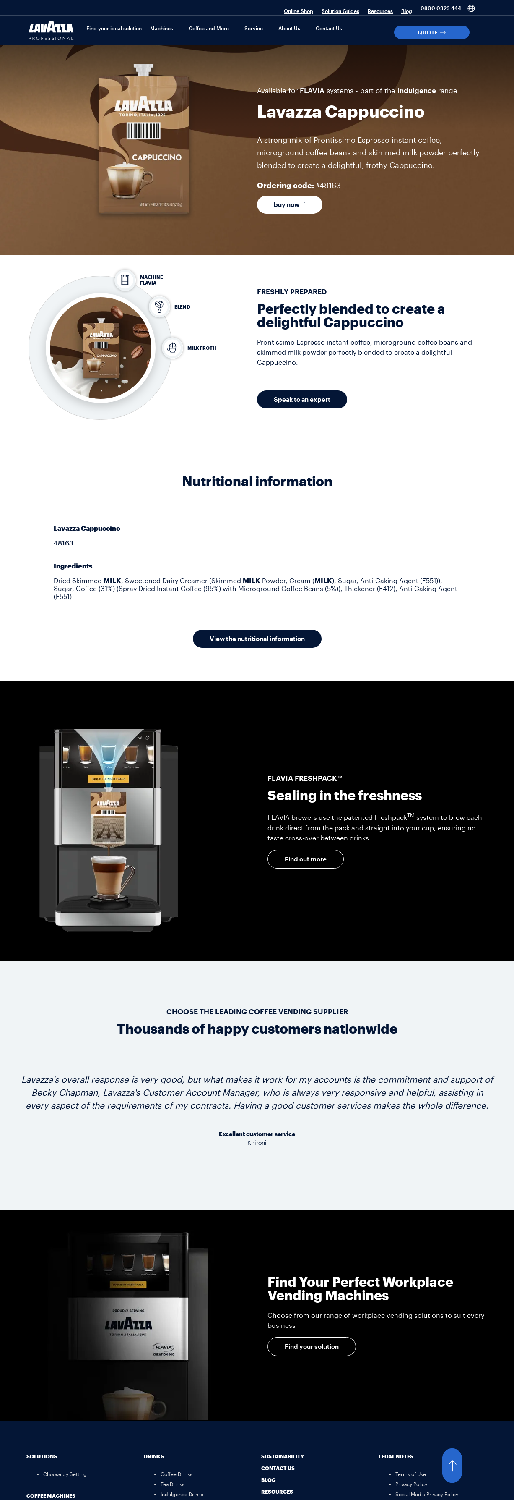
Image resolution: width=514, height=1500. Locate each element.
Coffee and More (209, 28)
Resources (380, 11)
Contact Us (329, 28)
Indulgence (416, 90)
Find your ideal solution (114, 28)
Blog (406, 11)
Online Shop (298, 11)
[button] (460, 1465)
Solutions (41, 1456)
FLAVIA (312, 90)
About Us (289, 28)
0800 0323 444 (441, 8)
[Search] (479, 32)
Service (253, 28)
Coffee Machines (50, 1496)
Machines (161, 28)
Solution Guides (340, 11)
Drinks (154, 1456)
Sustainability (282, 1456)
